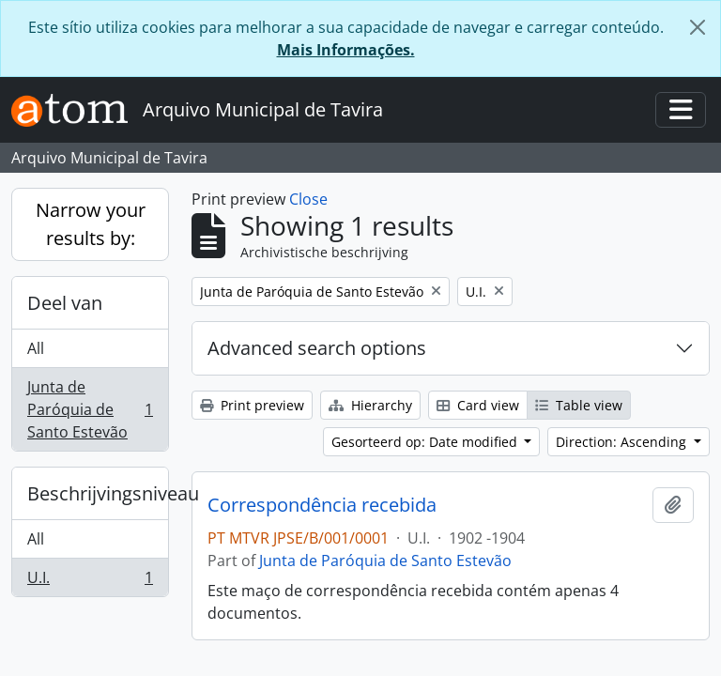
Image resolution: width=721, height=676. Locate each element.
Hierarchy (370, 405)
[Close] (697, 27)
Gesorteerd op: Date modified (426, 442)
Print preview (252, 405)
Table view (578, 405)
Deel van (64, 302)
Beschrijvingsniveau (97, 493)
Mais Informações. (346, 49)
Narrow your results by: (91, 224)
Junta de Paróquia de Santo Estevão (89, 409)
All (35, 348)
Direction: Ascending (623, 442)
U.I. (89, 581)
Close (308, 199)
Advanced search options (316, 348)
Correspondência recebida (322, 505)
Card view (478, 405)
